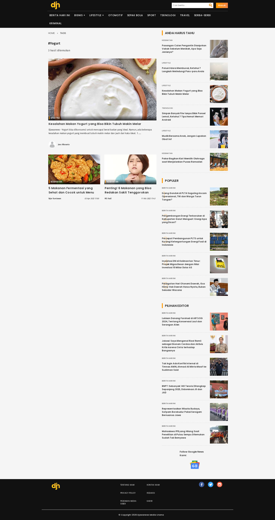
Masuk (222, 5)
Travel (185, 15)
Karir (150, 501)
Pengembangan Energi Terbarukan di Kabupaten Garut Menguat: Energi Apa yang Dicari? (184, 219)
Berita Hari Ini (59, 15)
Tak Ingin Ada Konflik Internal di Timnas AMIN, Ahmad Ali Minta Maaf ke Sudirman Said (184, 366)
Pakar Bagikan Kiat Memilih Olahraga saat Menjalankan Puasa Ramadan (183, 160)
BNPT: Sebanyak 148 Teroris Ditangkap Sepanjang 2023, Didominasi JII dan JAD (184, 389)
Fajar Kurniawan (55, 199)
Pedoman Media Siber (128, 502)
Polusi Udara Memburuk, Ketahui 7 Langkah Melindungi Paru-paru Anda (183, 70)
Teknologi (168, 15)
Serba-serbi (202, 15)
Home (51, 33)
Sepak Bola (135, 15)
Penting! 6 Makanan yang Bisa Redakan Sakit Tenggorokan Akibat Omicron (128, 192)
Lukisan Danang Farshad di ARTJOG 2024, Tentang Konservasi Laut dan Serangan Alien (182, 321)
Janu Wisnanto (63, 145)
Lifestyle (95, 15)
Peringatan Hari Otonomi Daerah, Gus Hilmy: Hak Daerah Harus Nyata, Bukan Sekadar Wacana (184, 287)
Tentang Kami (127, 485)
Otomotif (115, 15)
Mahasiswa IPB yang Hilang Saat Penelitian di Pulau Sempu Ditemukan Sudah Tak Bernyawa (183, 434)
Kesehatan (56, 181)
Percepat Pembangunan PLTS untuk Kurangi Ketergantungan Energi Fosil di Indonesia (184, 241)
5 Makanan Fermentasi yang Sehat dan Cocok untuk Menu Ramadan (71, 192)
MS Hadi (108, 199)
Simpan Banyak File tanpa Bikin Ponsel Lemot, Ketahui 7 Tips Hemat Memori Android (183, 116)
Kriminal (55, 23)
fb (202, 486)
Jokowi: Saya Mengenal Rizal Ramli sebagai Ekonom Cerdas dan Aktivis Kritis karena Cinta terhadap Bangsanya (182, 345)
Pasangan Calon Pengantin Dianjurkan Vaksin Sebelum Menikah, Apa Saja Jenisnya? (184, 48)
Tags (63, 33)
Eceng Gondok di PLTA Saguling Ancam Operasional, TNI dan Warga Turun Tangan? (184, 196)
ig (219, 486)
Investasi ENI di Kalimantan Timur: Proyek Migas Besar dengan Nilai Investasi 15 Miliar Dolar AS (181, 264)
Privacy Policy (128, 493)
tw (210, 486)
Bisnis (78, 15)
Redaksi (151, 493)
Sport (151, 15)
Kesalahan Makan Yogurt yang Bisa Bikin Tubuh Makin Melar (95, 124)
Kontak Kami (153, 485)
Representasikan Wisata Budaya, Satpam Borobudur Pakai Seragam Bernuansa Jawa (182, 412)
